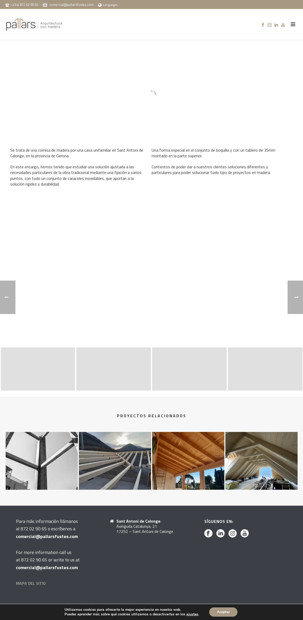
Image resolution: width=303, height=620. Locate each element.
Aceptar (223, 611)
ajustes (192, 614)
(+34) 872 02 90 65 (25, 4)
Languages (107, 4)
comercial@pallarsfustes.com (71, 4)
